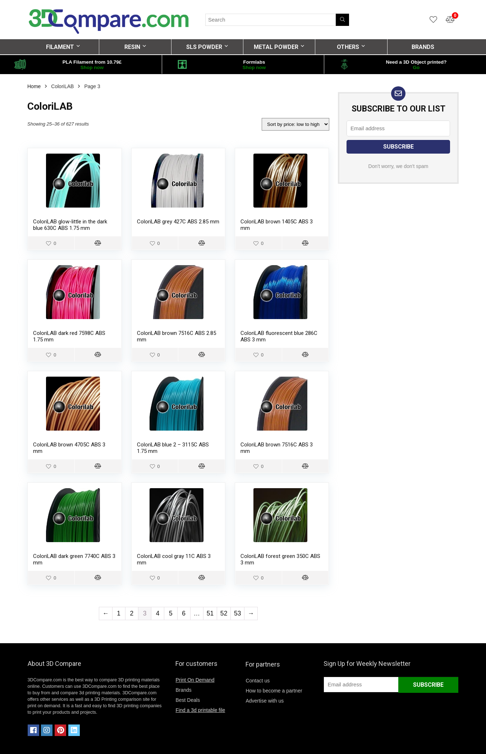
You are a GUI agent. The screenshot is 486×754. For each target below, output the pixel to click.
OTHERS (348, 47)
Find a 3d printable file (200, 710)
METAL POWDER (276, 47)
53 (237, 613)
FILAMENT (60, 47)
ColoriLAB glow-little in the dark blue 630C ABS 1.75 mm (70, 224)
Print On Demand (194, 680)
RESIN (132, 47)
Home (34, 86)
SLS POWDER (204, 47)
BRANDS (423, 47)
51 (210, 613)
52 (224, 613)
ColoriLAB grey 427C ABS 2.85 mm (178, 221)
